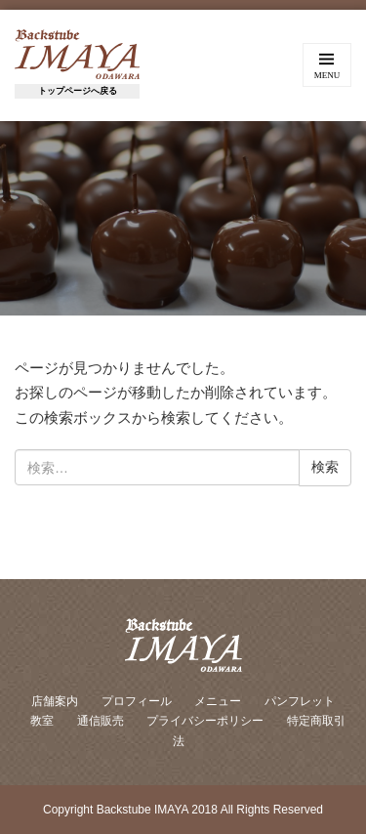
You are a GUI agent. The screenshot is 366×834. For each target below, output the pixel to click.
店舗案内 (54, 701)
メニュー (217, 701)
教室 (42, 721)
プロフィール (137, 701)
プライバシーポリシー (205, 721)
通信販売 (100, 721)
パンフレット (299, 701)
